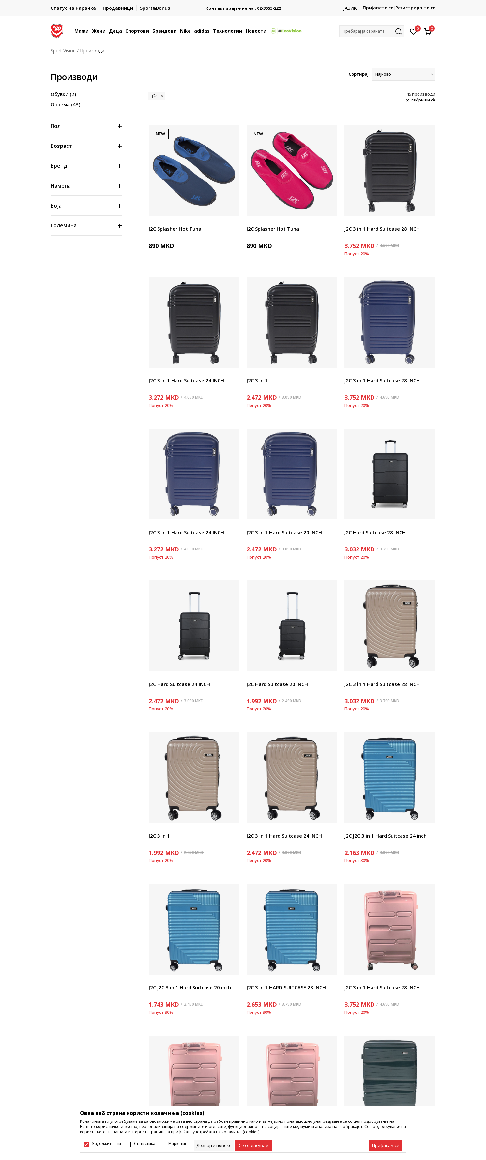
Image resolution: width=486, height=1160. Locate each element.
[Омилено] (413, 31)
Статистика (144, 1144)
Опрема (65, 104)
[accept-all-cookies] (385, 1145)
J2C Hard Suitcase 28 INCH (375, 532)
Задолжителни (106, 1144)
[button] (371, 31)
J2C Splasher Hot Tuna (175, 228)
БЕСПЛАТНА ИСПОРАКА (243, 5)
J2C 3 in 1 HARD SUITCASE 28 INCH (286, 987)
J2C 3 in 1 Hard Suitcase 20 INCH (284, 532)
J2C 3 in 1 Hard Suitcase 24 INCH (186, 380)
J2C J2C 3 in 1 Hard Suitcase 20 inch (190, 987)
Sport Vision (63, 50)
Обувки (63, 94)
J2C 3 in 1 (257, 380)
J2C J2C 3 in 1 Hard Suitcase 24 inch (385, 835)
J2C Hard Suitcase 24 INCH (179, 684)
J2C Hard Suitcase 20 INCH (277, 684)
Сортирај (359, 74)
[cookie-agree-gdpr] (253, 1145)
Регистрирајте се (415, 8)
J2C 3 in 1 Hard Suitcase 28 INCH (382, 228)
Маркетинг (178, 1144)
